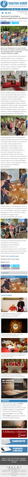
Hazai (8, 458)
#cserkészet (5, 273)
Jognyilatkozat (17, 474)
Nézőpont (23, 460)
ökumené (5, 406)
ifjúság (19, 411)
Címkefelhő (5, 401)
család (20, 403)
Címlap (4, 458)
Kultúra (14, 462)
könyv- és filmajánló (11, 411)
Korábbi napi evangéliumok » (20, 397)
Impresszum (4, 474)
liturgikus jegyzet (12, 404)
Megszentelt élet (13, 460)
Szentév (23, 408)
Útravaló (17, 417)
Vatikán (4, 404)
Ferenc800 (16, 413)
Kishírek (4, 21)
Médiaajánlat (10, 474)
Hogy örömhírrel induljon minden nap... (10, 382)
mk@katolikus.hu (17, 471)
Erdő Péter (18, 408)
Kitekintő (4, 460)
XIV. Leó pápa (15, 458)
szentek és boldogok (8, 417)
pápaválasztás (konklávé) (18, 416)
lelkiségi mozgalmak (8, 409)
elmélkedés (13, 406)
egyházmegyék (7, 413)
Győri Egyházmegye (12, 256)
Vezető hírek (6, 295)
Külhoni (22, 458)
